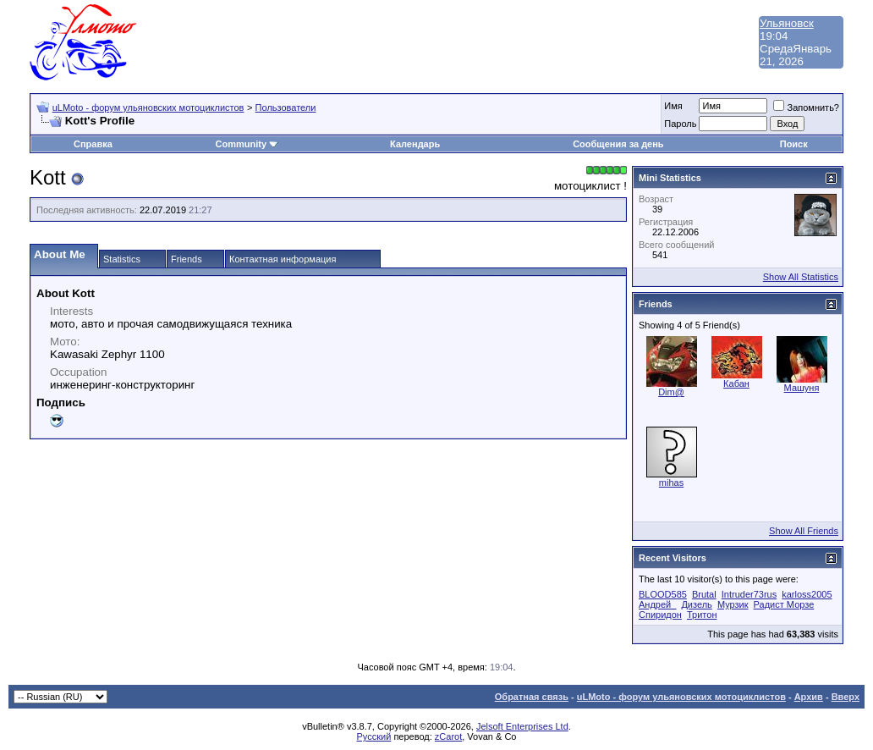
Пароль (680, 124)
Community (247, 144)
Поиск (794, 144)
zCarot (448, 736)
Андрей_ (657, 604)
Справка (93, 144)
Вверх (845, 697)
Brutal (704, 594)
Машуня (802, 388)
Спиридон (660, 614)
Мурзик (733, 604)
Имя (673, 106)
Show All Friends (803, 531)
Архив (808, 697)
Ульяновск (787, 23)
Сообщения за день (618, 144)
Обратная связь (531, 697)
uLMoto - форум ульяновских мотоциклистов (148, 107)
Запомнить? (806, 107)
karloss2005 (807, 594)
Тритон (702, 614)
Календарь (415, 144)
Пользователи (285, 107)
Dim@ (671, 392)
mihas (671, 482)
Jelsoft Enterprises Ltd (522, 726)
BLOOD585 (663, 594)
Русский (374, 736)
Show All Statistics (800, 277)
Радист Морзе (784, 604)
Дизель (696, 604)
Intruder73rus (749, 594)
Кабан (736, 383)
